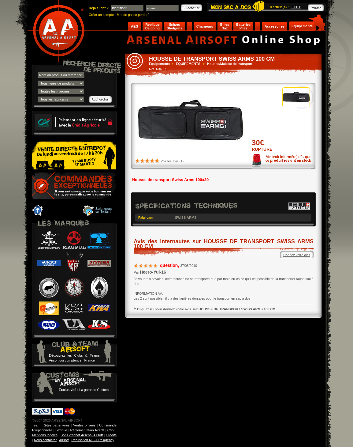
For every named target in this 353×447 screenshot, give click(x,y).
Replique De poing (152, 26)
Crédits (111, 435)
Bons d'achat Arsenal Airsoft (82, 435)
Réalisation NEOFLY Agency (92, 440)
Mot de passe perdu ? (133, 15)
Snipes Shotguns (174, 26)
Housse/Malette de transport (229, 64)
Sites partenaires (57, 425)
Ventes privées (84, 425)
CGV (111, 430)
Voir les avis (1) (172, 161)
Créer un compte (101, 15)
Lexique (61, 430)
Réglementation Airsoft (87, 430)
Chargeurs (204, 26)
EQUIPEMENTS (188, 64)
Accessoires (274, 26)
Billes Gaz (224, 26)
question (169, 265)
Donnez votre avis (296, 255)
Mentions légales (45, 435)
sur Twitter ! (103, 210)
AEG (134, 26)
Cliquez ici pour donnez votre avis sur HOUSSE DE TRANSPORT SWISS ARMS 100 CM (205, 309)
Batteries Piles (243, 26)
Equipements (302, 26)
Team (36, 425)
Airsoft (64, 440)
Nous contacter (45, 440)
